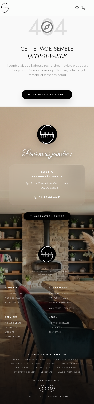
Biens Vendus (12, 336)
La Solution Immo (57, 396)
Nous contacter (14, 298)
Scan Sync (55, 332)
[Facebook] (42, 388)
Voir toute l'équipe (61, 308)
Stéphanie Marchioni (61, 302)
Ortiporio (51, 363)
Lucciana (35, 363)
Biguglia (29, 359)
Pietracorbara (23, 368)
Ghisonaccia (71, 359)
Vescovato (46, 372)
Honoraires (56, 327)
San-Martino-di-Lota (24, 372)
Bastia (15, 359)
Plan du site (33, 396)
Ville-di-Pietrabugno (69, 372)
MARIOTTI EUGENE (58, 293)
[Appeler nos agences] (83, 7)
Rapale (40, 368)
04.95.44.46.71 (47, 197)
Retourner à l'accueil (47, 94)
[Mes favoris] (76, 7)
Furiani (56, 359)
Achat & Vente (13, 323)
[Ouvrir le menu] (90, 8)
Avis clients (12, 302)
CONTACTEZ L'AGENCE (47, 216)
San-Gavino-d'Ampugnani (62, 368)
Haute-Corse (18, 363)
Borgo (42, 359)
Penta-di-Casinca (71, 363)
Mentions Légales (59, 323)
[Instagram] (51, 388)
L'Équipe (9, 332)
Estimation (11, 327)
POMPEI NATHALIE (58, 298)
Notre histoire (13, 293)
